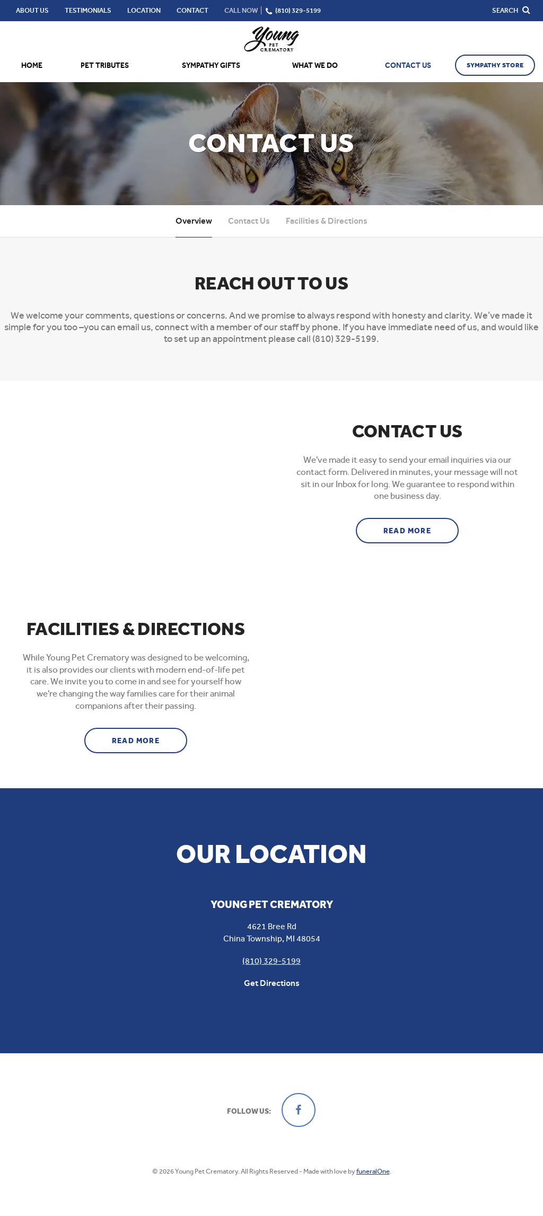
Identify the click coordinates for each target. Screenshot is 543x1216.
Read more (421, 526)
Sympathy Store (495, 65)
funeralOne (373, 1171)
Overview (194, 221)
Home (31, 65)
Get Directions (272, 983)
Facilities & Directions (326, 221)
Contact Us (249, 221)
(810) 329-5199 (271, 961)
